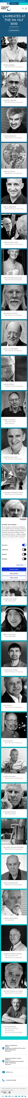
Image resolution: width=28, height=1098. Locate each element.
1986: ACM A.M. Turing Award (13, 957)
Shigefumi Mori (10, 599)
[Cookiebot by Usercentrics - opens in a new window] (20, 519)
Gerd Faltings (9, 420)
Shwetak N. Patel (10, 670)
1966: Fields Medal (10, 813)
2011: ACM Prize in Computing (14, 102)
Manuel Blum (9, 171)
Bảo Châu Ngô (9, 634)
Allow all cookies (14, 569)
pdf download (14, 30)
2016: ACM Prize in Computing (14, 386)
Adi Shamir (8, 741)
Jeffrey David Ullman (12, 991)
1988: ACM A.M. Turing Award (13, 884)
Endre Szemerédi (10, 918)
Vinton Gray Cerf (10, 242)
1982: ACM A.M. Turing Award (13, 279)
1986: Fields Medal (10, 421)
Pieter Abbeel (9, 65)
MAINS (24, 3)
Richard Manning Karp (13, 493)
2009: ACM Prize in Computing (14, 208)
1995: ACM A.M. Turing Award (13, 173)
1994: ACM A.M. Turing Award (13, 707)
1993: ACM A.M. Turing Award (13, 849)
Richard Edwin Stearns (13, 847)
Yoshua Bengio (9, 136)
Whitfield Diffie (10, 313)
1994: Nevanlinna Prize (11, 1028)
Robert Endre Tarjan (12, 954)
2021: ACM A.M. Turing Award (13, 350)
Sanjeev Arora (9, 100)
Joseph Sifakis (9, 776)
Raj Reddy (7, 705)
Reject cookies (14, 577)
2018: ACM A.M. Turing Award (13, 138)
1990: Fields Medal (10, 601)
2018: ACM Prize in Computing (14, 672)
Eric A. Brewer (9, 207)
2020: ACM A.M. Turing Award (13, 993)
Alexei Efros (8, 384)
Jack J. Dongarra (10, 349)
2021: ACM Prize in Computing (14, 67)
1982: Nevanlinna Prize (11, 955)
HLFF (14, 3)
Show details (20, 564)
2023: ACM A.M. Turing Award (13, 1032)
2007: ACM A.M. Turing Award (13, 778)
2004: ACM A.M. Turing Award (13, 244)
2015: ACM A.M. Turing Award (13, 315)
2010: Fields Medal (10, 636)
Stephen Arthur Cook (12, 278)
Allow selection (14, 573)
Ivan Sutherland (10, 883)
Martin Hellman (10, 457)
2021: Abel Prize (9, 1030)
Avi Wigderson (9, 1027)
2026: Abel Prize (9, 423)
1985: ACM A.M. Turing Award (13, 494)
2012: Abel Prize (9, 920)
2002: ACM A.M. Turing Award (13, 742)
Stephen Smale (9, 812)
